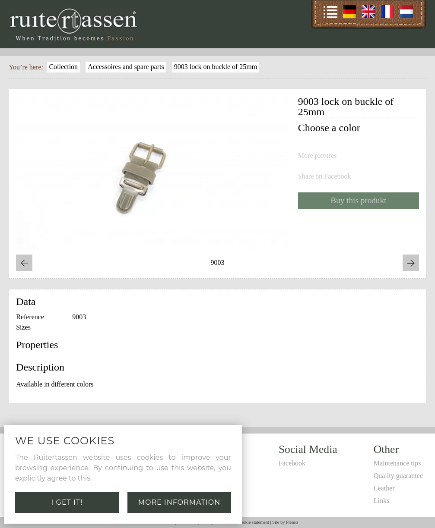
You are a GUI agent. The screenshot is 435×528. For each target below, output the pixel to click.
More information (179, 502)
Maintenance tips (397, 463)
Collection (63, 66)
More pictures (317, 155)
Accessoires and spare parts (126, 66)
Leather (384, 488)
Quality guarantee (398, 475)
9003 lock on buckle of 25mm (215, 66)
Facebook (292, 463)
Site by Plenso (285, 522)
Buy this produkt (358, 200)
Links (381, 500)
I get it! (67, 502)
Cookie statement (253, 522)
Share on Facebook (324, 176)
